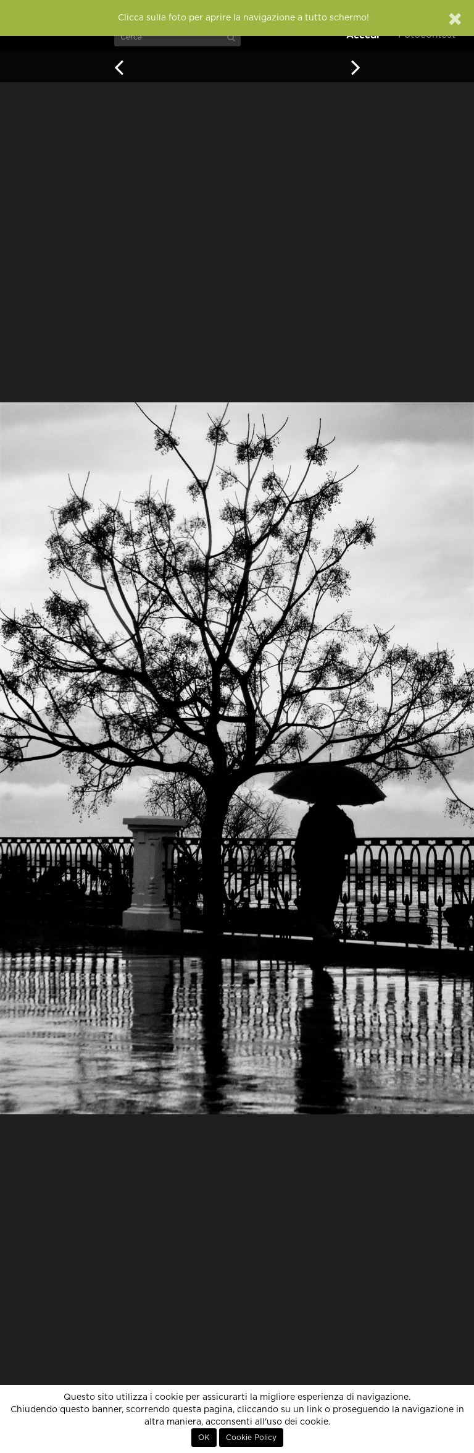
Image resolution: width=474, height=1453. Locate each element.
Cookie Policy (251, 1437)
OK (204, 1437)
